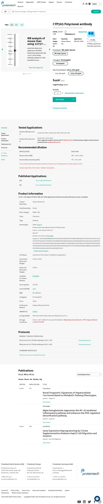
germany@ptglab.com (59, 479)
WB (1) (26, 374)
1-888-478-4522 (6, 476)
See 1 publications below (43, 180)
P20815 (35, 311)
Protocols (4, 147)
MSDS (3, 159)
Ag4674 (39, 225)
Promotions (68, 2)
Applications (30, 2)
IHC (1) (31, 374)
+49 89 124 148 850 (59, 476)
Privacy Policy (15, 490)
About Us (20, 6)
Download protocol (85, 340)
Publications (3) (6, 144)
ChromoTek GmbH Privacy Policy (11, 497)
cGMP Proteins (41, 2)
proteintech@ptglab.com (9, 479)
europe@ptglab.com (33, 479)
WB (16, 25)
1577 (34, 289)
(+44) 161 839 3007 (33, 476)
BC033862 (50, 236)
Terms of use (26, 490)
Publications (69, 34)
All (12, 25)
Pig (41, 379)
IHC (22, 25)
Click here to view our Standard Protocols (32, 355)
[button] (97, 498)
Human (20, 379)
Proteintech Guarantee (60, 108)
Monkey (36, 379)
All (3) (20, 374)
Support (51, 2)
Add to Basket (60, 99)
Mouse (26, 379)
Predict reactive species (41, 251)
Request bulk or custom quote (74, 93)
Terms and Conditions (38, 490)
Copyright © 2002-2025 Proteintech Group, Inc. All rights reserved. (44, 497)
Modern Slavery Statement (20, 493)
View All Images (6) (36, 68)
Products (20, 2)
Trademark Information (55, 490)
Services (59, 2)
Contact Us (4, 490)
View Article (46, 402)
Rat (31, 379)
